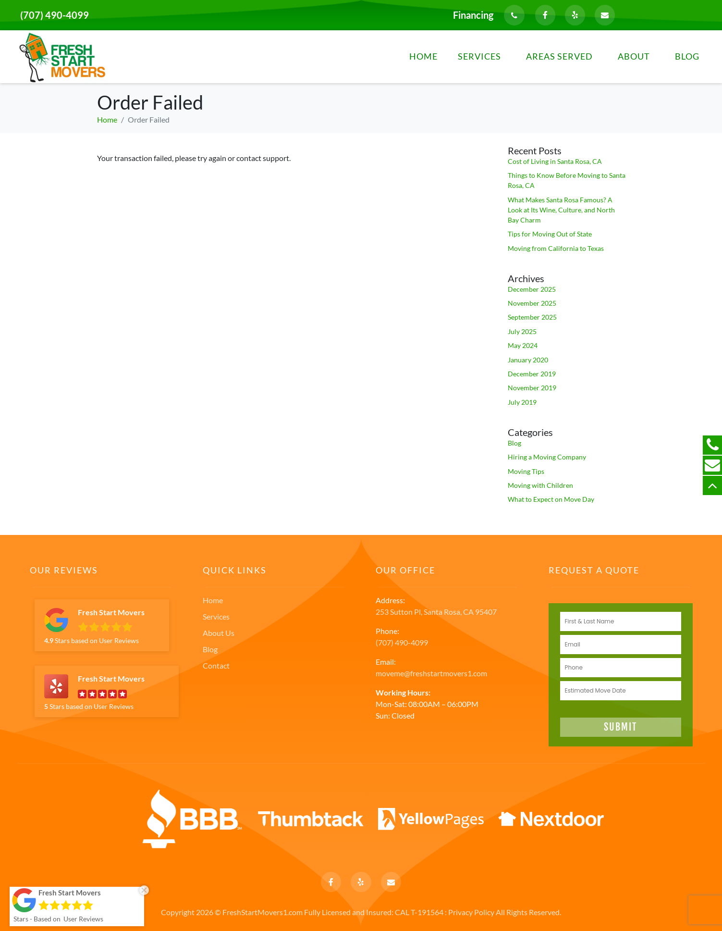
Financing (473, 15)
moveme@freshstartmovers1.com (431, 673)
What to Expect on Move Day (551, 499)
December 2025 (532, 289)
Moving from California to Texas (556, 248)
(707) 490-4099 (54, 15)
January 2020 (528, 360)
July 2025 (522, 331)
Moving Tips (526, 471)
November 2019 (532, 388)
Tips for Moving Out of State (550, 234)
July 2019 (522, 402)
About (634, 56)
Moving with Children (540, 485)
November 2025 (532, 303)
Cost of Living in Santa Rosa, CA (555, 161)
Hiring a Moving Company (547, 457)
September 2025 (532, 317)
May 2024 (523, 345)
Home (423, 56)
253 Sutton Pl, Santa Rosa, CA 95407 (436, 611)
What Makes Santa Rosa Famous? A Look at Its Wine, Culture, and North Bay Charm (561, 210)
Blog (687, 56)
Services (479, 56)
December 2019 (532, 374)
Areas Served (559, 56)
